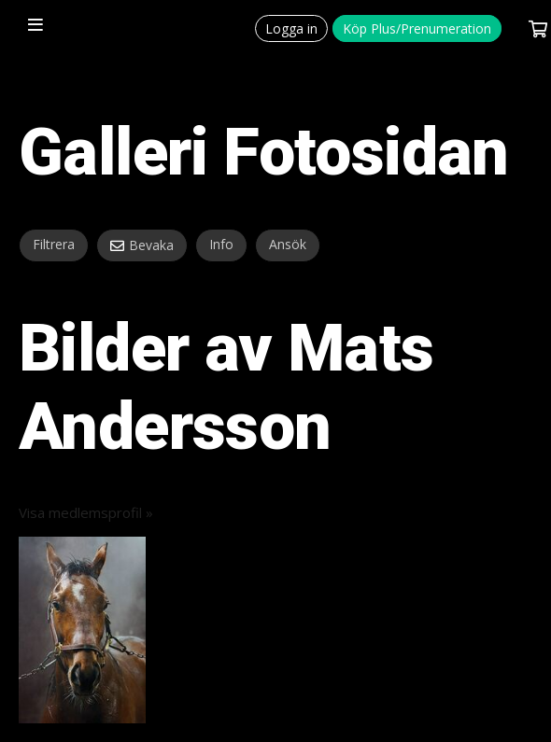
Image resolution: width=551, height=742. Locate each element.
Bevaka (151, 245)
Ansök (287, 244)
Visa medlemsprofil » (86, 512)
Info (221, 244)
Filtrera (54, 244)
